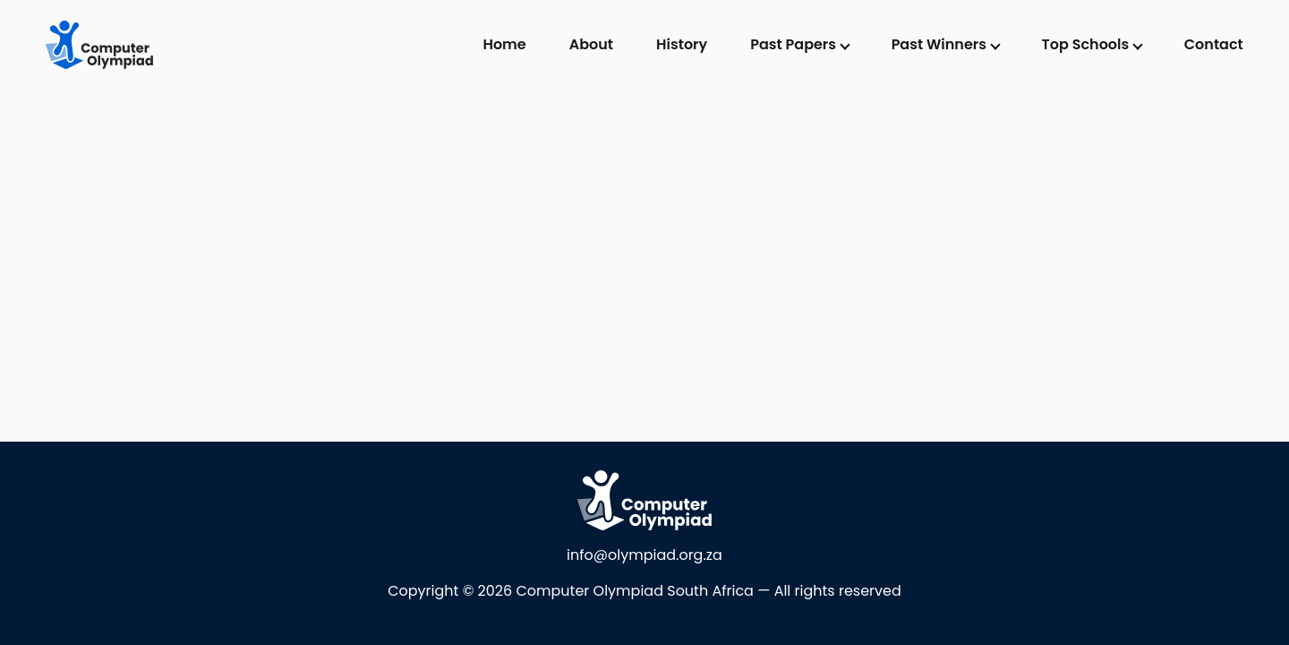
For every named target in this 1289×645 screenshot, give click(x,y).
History (681, 44)
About (591, 44)
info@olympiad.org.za (644, 555)
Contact (1213, 44)
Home (503, 44)
